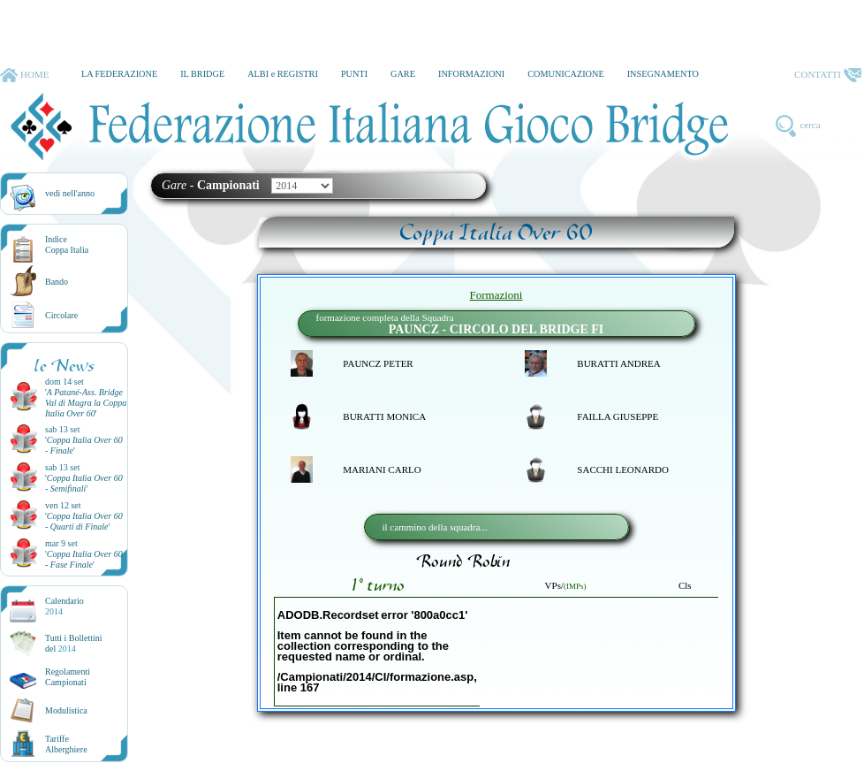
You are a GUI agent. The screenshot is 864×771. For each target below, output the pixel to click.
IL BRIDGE (202, 74)
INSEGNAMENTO (663, 74)
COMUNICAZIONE (565, 74)
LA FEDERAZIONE (119, 74)
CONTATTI (827, 75)
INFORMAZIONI (471, 74)
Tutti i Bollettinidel (73, 643)
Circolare (61, 315)
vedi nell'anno (70, 193)
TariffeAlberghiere (66, 744)
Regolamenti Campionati (67, 677)
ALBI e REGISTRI (282, 74)
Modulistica (66, 710)
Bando (56, 281)
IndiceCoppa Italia (66, 244)
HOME (24, 75)
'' (85, 402)
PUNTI (354, 74)
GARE (402, 74)
